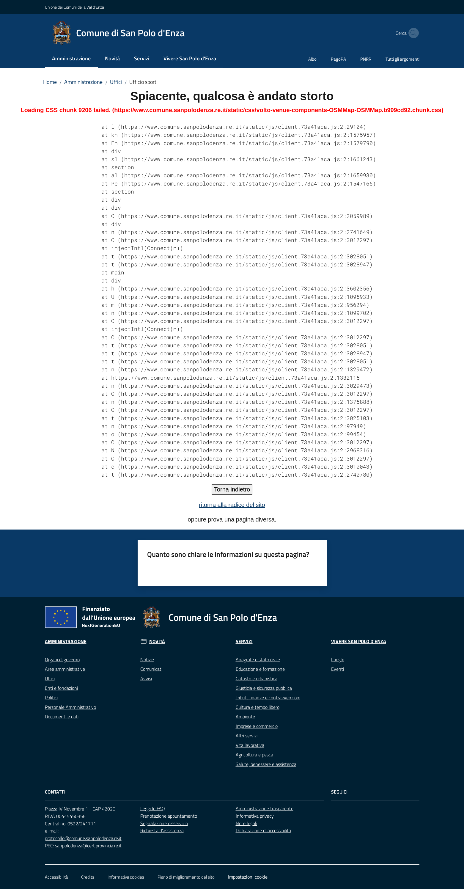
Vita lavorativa (250, 745)
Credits (87, 877)
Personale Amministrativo (70, 707)
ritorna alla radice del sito (232, 505)
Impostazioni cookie (248, 876)
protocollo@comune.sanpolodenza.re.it (83, 838)
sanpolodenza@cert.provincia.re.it (88, 845)
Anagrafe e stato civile (258, 659)
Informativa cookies (126, 877)
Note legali (246, 823)
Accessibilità (56, 877)
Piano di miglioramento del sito (186, 877)
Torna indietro (232, 489)
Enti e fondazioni (61, 688)
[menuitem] (71, 59)
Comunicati (151, 669)
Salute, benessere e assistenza (266, 764)
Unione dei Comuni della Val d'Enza (74, 7)
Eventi (337, 669)
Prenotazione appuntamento (168, 815)
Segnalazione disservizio (164, 823)
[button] (412, 33)
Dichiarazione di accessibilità (263, 830)
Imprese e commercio (257, 726)
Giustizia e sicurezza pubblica (264, 688)
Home (50, 82)
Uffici (116, 82)
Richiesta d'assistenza (162, 830)
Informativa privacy (255, 815)
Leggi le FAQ (152, 808)
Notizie (147, 659)
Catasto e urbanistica (256, 678)
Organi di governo (62, 659)
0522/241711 (81, 823)
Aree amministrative (65, 669)
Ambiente (245, 716)
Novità (157, 641)
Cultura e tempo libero (257, 707)
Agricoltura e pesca (254, 754)
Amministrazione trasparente (264, 808)
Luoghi (337, 659)
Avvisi (146, 678)
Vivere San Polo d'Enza (358, 641)
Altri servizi (246, 735)
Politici (51, 697)
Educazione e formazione (260, 669)
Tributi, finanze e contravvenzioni (268, 697)
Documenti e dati (61, 716)
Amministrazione (83, 82)
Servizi (244, 641)
